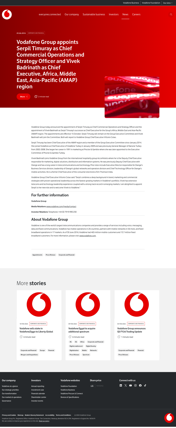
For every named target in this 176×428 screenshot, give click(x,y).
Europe (44, 351)
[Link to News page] (125, 14)
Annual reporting (37, 387)
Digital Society (75, 351)
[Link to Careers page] (136, 14)
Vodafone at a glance (10, 387)
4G (71, 343)
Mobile (99, 351)
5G (77, 343)
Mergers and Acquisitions (40, 356)
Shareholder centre (38, 398)
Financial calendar (38, 395)
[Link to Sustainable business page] (93, 14)
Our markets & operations (11, 398)
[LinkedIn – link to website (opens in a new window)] (120, 386)
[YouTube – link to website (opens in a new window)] (130, 386)
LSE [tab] (92, 387)
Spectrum (97, 356)
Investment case (37, 391)
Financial (24, 356)
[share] (24, 97)
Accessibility (49, 416)
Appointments (38, 255)
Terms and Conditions (63, 416)
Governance (6, 402)
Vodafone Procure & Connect (72, 395)
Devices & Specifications (70, 398)
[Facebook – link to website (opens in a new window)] (140, 386)
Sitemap (20, 416)
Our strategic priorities (10, 391)
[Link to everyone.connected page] (49, 14)
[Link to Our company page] (71, 14)
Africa (84, 343)
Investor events (37, 402)
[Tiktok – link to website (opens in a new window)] (145, 386)
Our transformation (9, 395)
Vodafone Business (131, 3)
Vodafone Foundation (151, 3)
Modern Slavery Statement (34, 416)
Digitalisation (88, 351)
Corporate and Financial (36, 33)
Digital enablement (97, 347)
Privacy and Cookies (9, 416)
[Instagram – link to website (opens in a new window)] (135, 386)
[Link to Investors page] (113, 14)
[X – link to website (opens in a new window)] (125, 386)
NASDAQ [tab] (100, 387)
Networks (73, 356)
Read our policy (44, 422)
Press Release (52, 255)
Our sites (168, 3)
